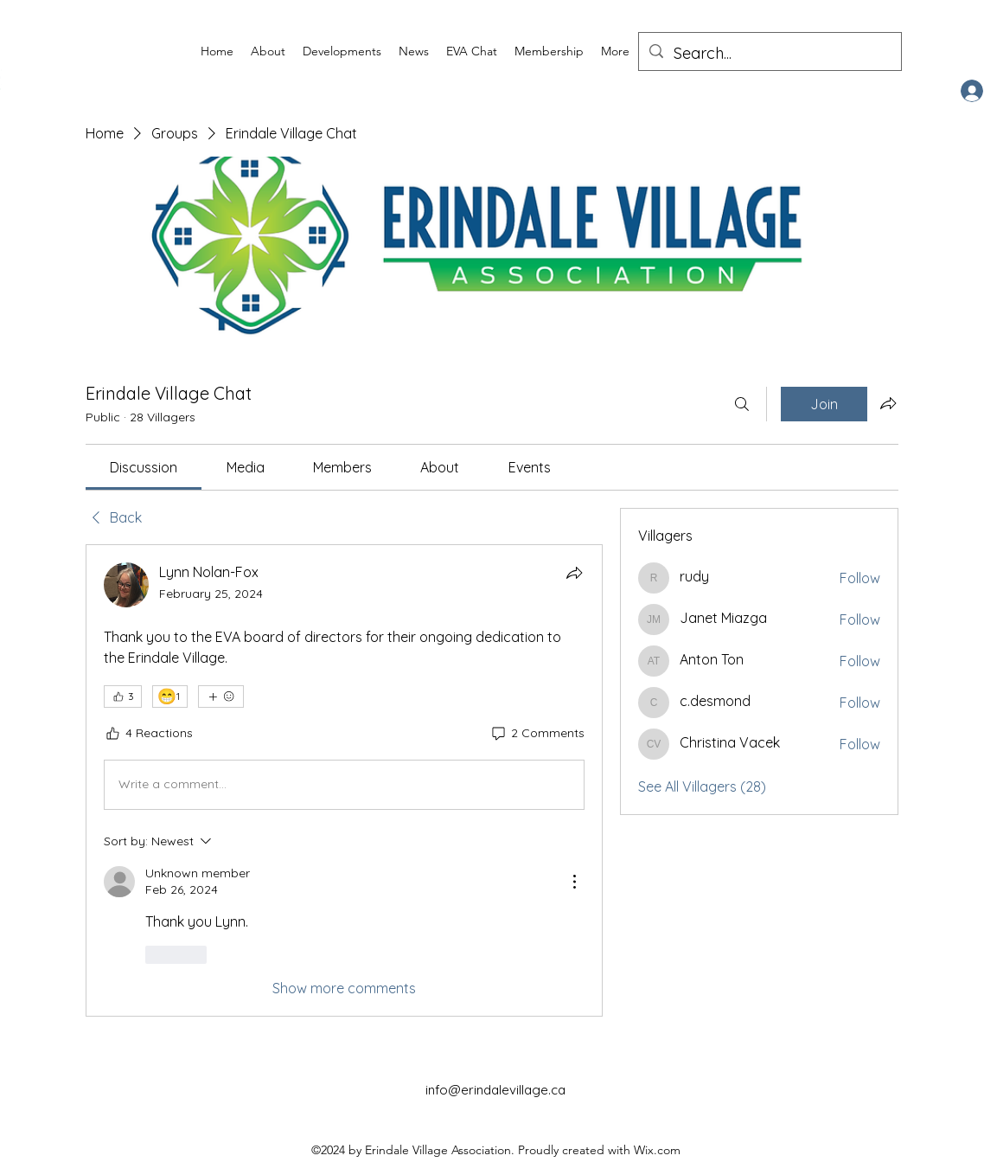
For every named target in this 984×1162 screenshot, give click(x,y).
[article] (344, 780)
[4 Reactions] (148, 733)
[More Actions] (574, 881)
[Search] (742, 404)
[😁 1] (170, 696)
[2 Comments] (537, 733)
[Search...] (769, 53)
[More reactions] (221, 696)
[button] (268, 51)
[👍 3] (123, 696)
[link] (143, 467)
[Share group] (888, 403)
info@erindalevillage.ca (495, 1090)
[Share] (574, 572)
